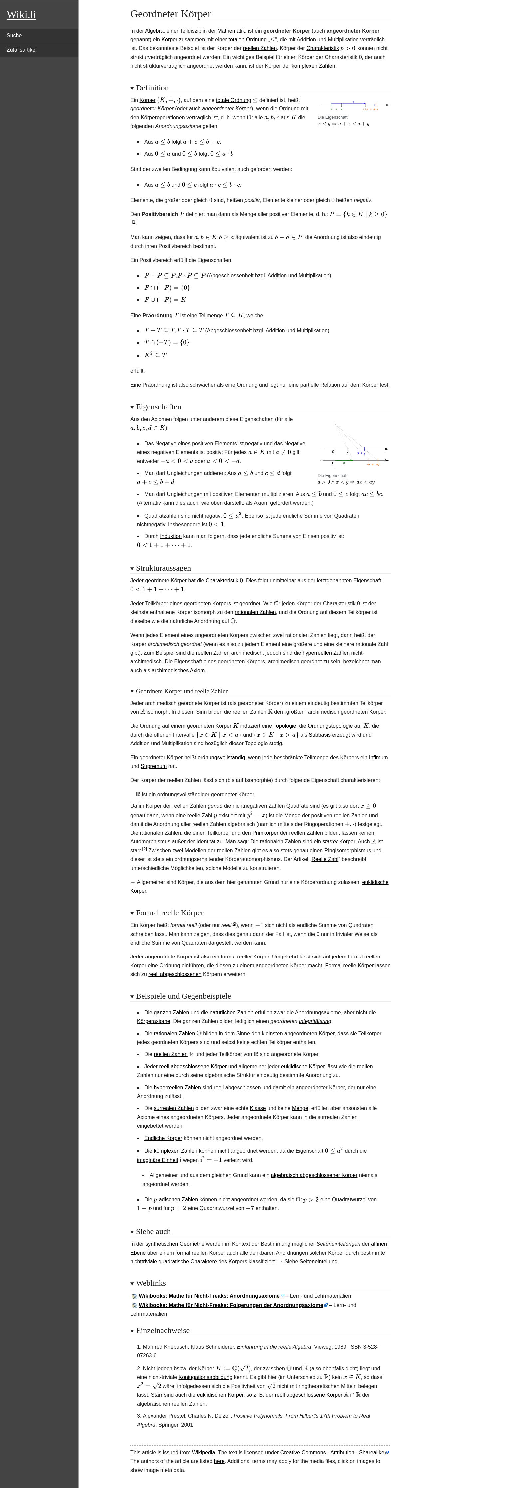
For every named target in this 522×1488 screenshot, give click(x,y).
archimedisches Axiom (178, 670)
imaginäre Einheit (157, 1160)
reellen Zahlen (260, 48)
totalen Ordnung (247, 39)
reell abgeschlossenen (174, 974)
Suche (14, 35)
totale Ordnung (233, 100)
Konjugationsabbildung (206, 1377)
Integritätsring (315, 1021)
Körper (169, 39)
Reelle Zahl (324, 859)
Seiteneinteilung (319, 1261)
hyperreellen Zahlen (326, 653)
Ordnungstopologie (330, 726)
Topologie (284, 726)
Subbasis (320, 735)
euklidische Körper (303, 1066)
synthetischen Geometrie (174, 1244)
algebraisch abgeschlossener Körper (314, 1175)
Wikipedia (203, 1452)
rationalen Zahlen (255, 612)
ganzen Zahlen (171, 1012)
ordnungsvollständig (221, 757)
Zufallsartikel (22, 50)
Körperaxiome (153, 1021)
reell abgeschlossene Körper (193, 1066)
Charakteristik (322, 48)
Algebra (154, 31)
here (219, 1461)
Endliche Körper (163, 1138)
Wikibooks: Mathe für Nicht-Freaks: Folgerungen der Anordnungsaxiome (231, 1305)
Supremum (154, 766)
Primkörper (265, 833)
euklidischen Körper (220, 1395)
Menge (300, 1108)
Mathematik (231, 31)
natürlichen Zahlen (232, 1012)
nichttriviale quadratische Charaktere (173, 1261)
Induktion (171, 536)
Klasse (258, 1108)
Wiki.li (21, 14)
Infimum (378, 757)
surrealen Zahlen (174, 1108)
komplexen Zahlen (313, 66)
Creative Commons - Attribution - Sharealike (332, 1452)
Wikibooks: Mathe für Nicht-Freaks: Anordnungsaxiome (209, 1296)
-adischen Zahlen (176, 1199)
